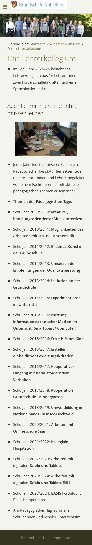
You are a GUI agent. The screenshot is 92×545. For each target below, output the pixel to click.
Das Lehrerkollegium (24, 48)
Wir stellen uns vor (64, 44)
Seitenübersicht (34, 537)
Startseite (38, 44)
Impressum (62, 537)
